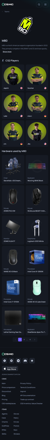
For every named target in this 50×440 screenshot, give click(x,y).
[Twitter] (4, 360)
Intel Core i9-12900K (35, 271)
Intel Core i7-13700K (11, 302)
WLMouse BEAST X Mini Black (37, 211)
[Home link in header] (7, 4)
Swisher (31, 88)
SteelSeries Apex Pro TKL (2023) (37, 332)
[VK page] (18, 360)
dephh (6, 88)
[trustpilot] (32, 360)
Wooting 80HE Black (35, 181)
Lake (5, 116)
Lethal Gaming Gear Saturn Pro (13, 332)
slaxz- (30, 116)
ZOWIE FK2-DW (9, 211)
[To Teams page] (6, 11)
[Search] (39, 4)
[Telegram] (11, 360)
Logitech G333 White (36, 241)
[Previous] (15, 339)
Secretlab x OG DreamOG (13, 181)
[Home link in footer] (25, 354)
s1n (5, 144)
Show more (7, 52)
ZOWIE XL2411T (9, 241)
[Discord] (25, 360)
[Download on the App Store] (10, 368)
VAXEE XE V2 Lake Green (37, 302)
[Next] (34, 339)
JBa (29, 144)
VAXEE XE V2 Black (11, 271)
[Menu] (45, 4)
